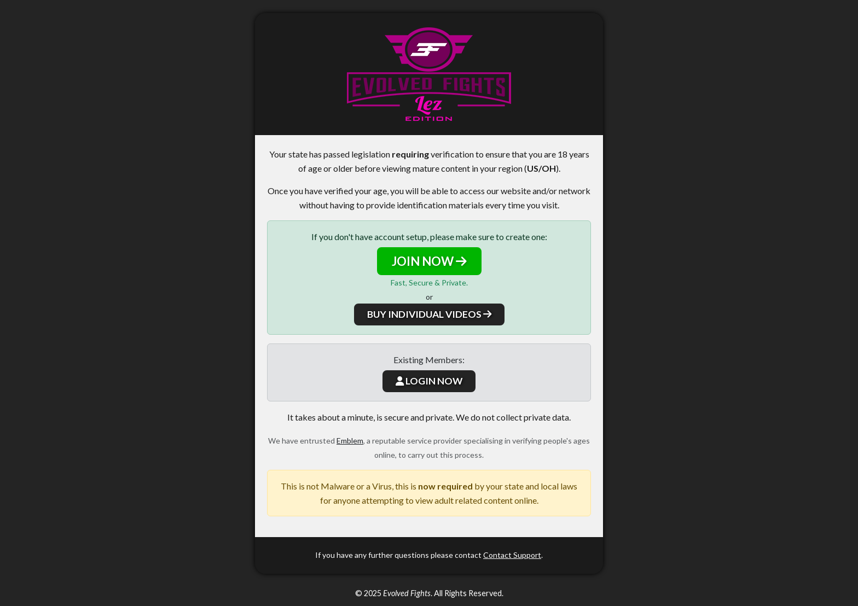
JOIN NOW (429, 261)
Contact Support (512, 555)
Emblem (350, 440)
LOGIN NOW (429, 381)
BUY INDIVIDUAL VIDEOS (429, 314)
